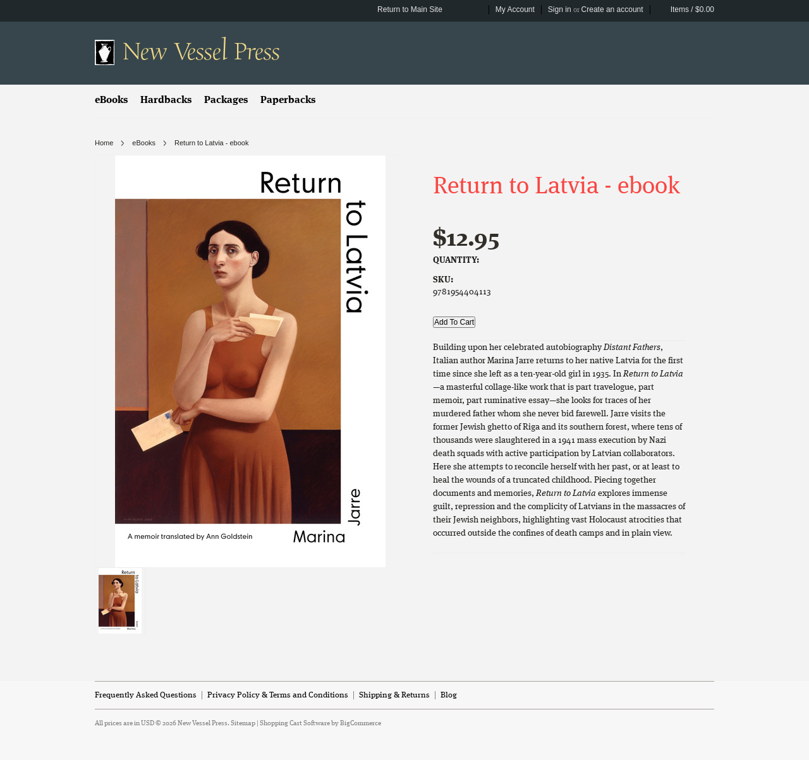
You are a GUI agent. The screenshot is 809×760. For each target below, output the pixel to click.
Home (104, 143)
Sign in (559, 9)
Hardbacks (166, 100)
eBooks (111, 100)
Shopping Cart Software (295, 723)
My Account (515, 9)
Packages (226, 100)
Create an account (612, 9)
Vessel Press (201, 52)
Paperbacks (287, 100)
